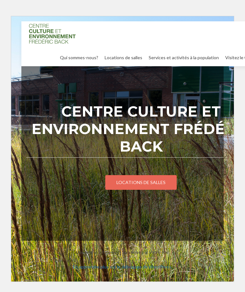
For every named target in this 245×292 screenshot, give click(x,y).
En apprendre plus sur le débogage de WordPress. (122, 266)
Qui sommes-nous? (79, 57)
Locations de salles (123, 57)
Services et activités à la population (184, 57)
